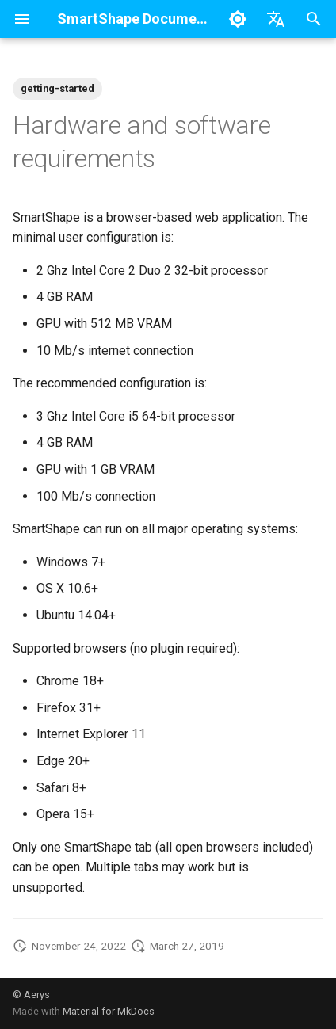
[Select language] (276, 19)
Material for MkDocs (109, 1011)
